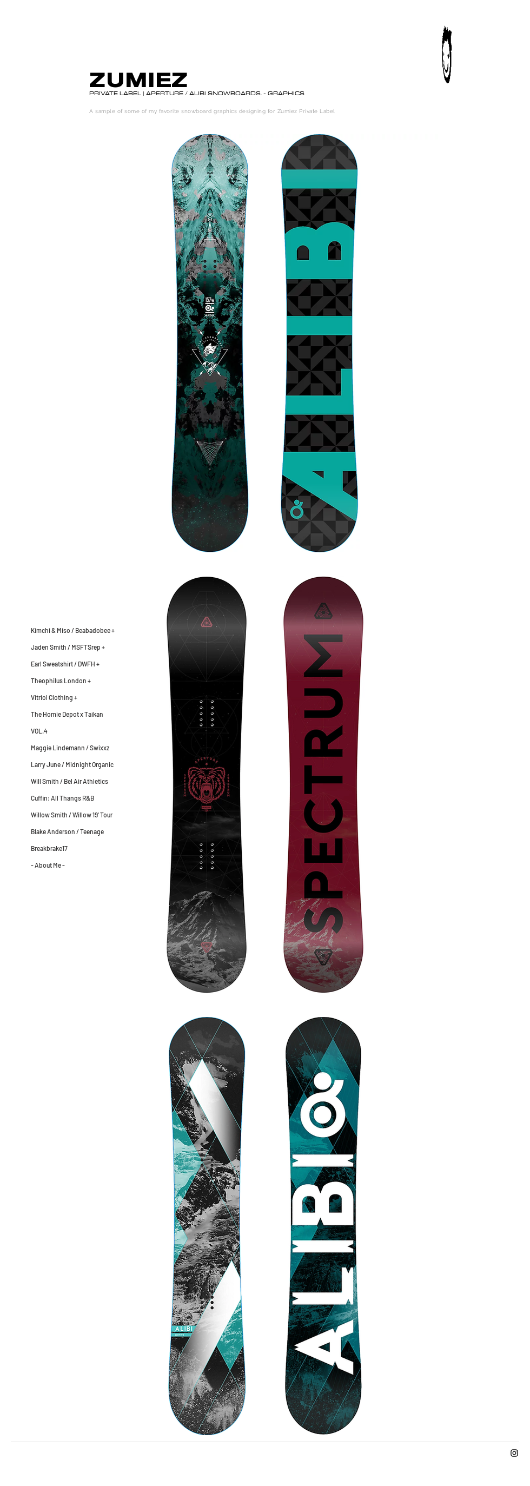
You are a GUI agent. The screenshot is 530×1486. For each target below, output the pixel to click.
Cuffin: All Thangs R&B (62, 798)
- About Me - (48, 865)
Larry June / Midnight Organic (72, 764)
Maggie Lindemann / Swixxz (70, 747)
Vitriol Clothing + (54, 697)
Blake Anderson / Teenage (67, 831)
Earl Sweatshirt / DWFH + (65, 664)
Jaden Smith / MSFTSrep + (68, 647)
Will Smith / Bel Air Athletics (69, 781)
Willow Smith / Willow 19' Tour (71, 814)
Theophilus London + (61, 680)
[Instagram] (514, 1453)
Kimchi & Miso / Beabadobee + (73, 630)
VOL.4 (39, 731)
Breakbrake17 (49, 848)
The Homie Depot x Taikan (67, 714)
